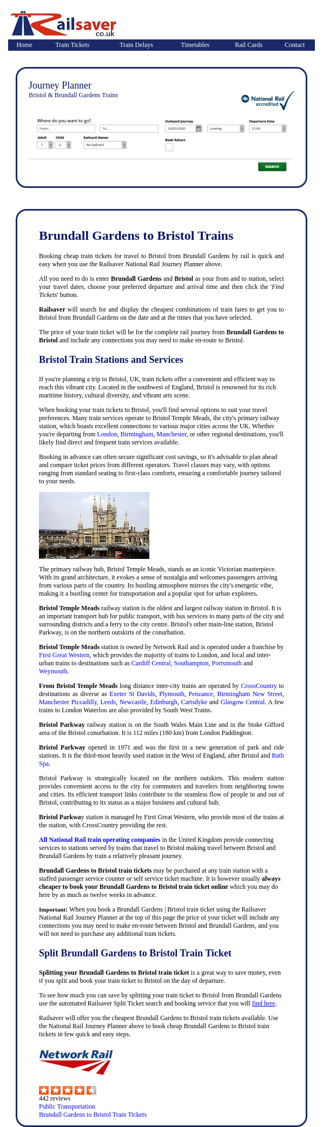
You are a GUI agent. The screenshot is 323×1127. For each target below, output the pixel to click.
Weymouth (53, 671)
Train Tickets (72, 45)
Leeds (108, 702)
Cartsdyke (194, 702)
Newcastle (133, 702)
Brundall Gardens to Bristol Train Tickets (93, 1114)
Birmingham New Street (249, 694)
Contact (295, 45)
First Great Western (64, 655)
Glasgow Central (243, 702)
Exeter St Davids (132, 694)
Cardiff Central (151, 663)
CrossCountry (259, 686)
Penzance (201, 694)
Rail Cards (248, 45)
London (107, 434)
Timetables (195, 45)
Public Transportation (67, 1106)
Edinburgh (163, 702)
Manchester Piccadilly (68, 702)
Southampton (191, 663)
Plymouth (171, 694)
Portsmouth (227, 663)
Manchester (171, 434)
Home (24, 45)
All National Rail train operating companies (99, 839)
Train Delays (136, 45)
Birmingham (137, 434)
